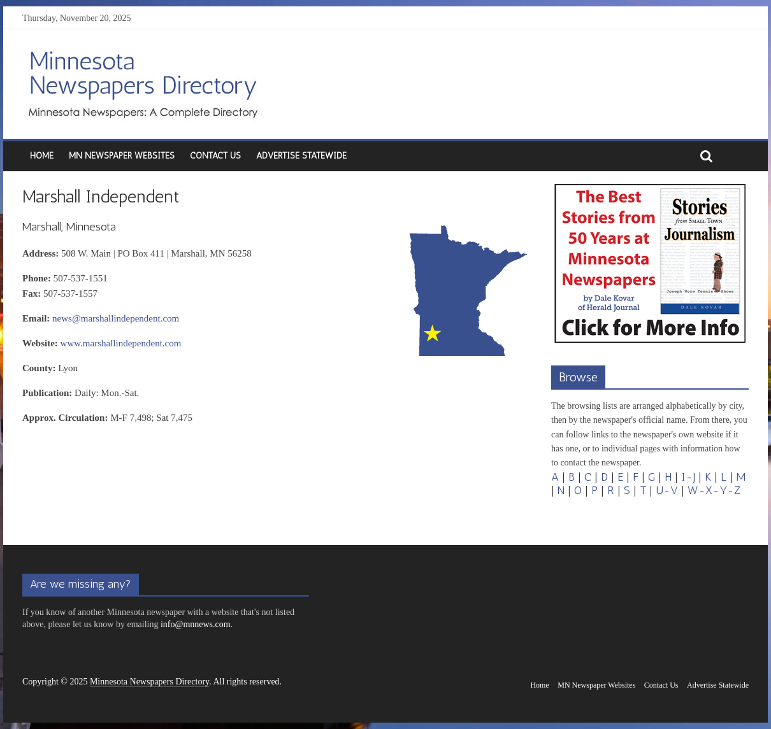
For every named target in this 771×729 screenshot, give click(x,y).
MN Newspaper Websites (122, 155)
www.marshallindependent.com (121, 343)
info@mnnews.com (196, 624)
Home (42, 155)
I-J (688, 477)
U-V (667, 490)
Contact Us (215, 155)
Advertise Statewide (301, 155)
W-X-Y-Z (714, 490)
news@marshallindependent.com (115, 318)
